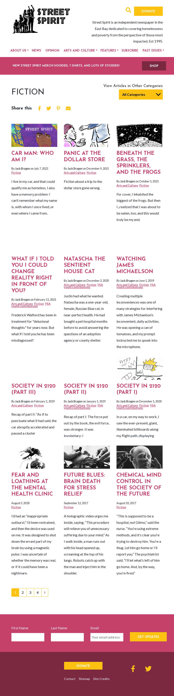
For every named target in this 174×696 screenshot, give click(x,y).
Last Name (59, 628)
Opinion (52, 50)
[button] (128, 11)
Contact (69, 679)
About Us (18, 50)
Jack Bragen (22, 168)
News (36, 50)
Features (108, 50)
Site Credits (101, 679)
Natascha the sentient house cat (84, 266)
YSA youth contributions (30, 305)
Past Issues (152, 50)
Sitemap (84, 679)
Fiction (16, 172)
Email (94, 628)
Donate (148, 11)
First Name (19, 628)
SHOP (154, 66)
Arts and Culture (79, 50)
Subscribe (130, 50)
